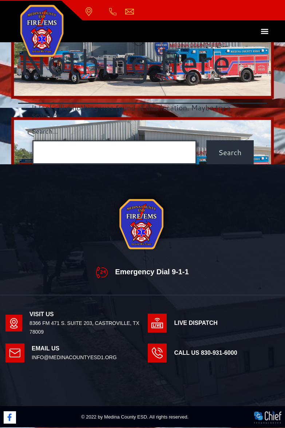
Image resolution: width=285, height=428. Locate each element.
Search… (45, 132)
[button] (265, 32)
